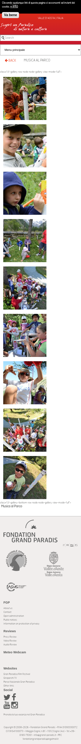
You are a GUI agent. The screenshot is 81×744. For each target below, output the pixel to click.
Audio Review (10, 644)
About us (8, 608)
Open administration (13, 616)
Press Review (9, 637)
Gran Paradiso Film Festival (16, 674)
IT (64, 545)
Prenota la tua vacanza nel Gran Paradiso (24, 714)
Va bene (10, 14)
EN (71, 545)
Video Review (9, 641)
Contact (7, 612)
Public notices (10, 620)
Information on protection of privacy (21, 624)
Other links (8, 686)
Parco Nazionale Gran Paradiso (19, 682)
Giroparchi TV (10, 678)
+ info (14, 5)
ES (76, 545)
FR (67, 545)
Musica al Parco (37, 60)
